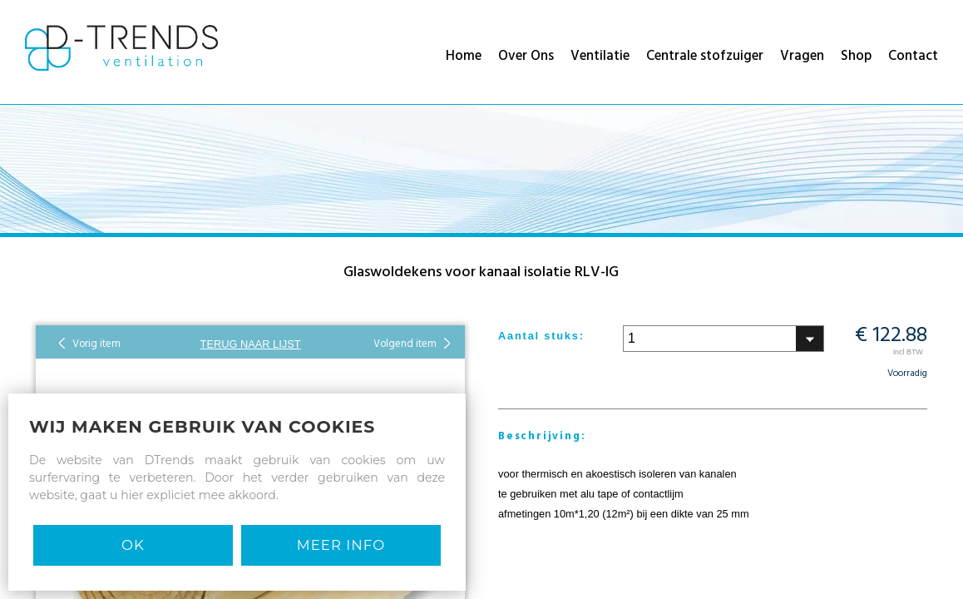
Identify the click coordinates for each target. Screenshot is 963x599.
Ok (133, 545)
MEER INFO (341, 545)
